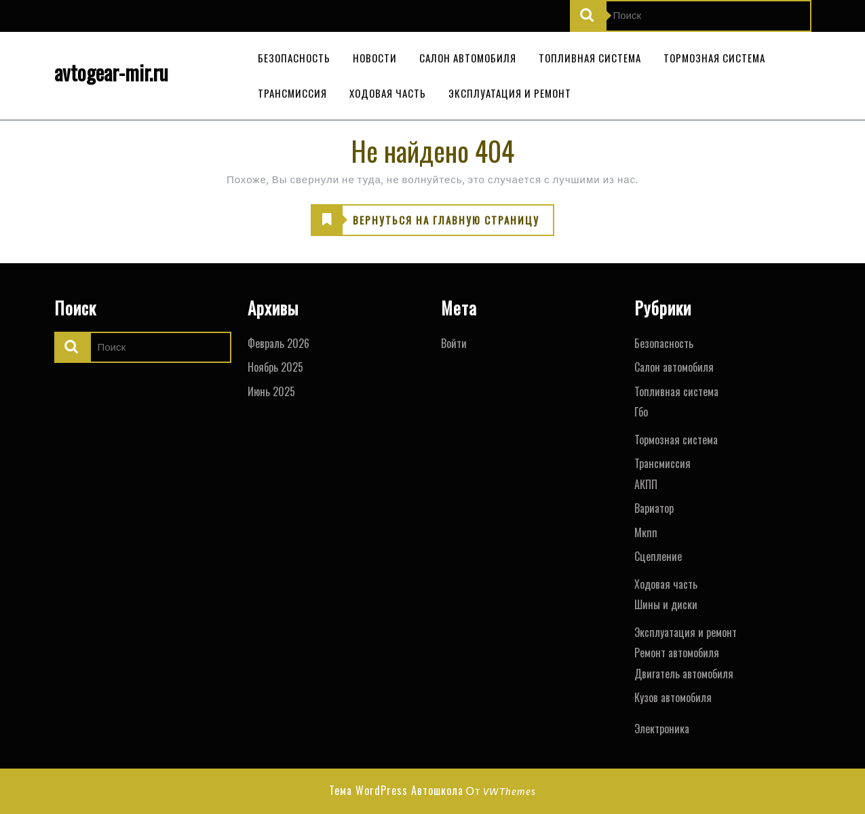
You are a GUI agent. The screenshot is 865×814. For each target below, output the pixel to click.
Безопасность (294, 57)
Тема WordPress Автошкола (396, 790)
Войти (454, 343)
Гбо (641, 412)
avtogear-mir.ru (111, 72)
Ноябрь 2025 (275, 367)
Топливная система (590, 57)
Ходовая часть (387, 92)
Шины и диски (665, 604)
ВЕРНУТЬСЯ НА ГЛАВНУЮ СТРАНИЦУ (425, 220)
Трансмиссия (292, 92)
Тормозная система (714, 57)
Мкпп (645, 532)
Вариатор (654, 508)
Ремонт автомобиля (676, 652)
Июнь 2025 (271, 391)
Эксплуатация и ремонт (509, 92)
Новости (375, 57)
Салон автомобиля (467, 57)
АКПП (645, 484)
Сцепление (658, 556)
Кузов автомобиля (673, 697)
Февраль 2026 (278, 343)
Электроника (661, 728)
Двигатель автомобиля (683, 673)
